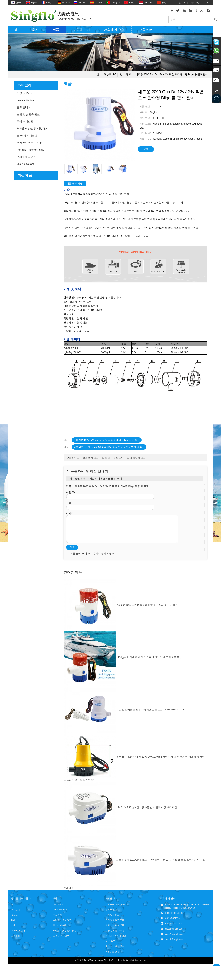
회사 (35, 30)
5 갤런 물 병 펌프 (114, 952)
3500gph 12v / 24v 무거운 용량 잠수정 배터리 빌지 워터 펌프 (107, 440)
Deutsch (64, 2)
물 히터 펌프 (111, 910)
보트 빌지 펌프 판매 (113, 458)
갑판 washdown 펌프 (115, 905)
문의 (146, 149)
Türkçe (129, 2)
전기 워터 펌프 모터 (115, 920)
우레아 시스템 (25, 121)
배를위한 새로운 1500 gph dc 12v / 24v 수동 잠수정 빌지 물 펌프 (109, 447)
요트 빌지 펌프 (91, 458)
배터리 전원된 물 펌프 (116, 936)
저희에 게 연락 (114, 30)
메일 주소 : (73, 492)
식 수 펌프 (110, 941)
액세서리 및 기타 (26, 157)
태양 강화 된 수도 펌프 (116, 931)
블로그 (182, 2)
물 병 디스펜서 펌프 (115, 947)
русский (80, 2)
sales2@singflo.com (174, 940)
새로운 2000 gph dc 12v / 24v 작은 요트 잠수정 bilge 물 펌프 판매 (171, 75)
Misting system (25, 164)
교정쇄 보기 (81, 30)
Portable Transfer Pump (30, 150)
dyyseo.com (140, 961)
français (48, 2)
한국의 (16, 2)
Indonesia (146, 2)
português (113, 2)
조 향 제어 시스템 (27, 136)
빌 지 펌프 (125, 75)
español (96, 2)
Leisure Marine (25, 100)
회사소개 (15, 910)
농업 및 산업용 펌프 (28, 114)
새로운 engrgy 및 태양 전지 (33, 129)
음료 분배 (22, 107)
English (31, 2)
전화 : (69, 503)
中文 (161, 2)
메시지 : (71, 513)
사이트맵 (195, 2)
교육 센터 (145, 30)
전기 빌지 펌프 (112, 915)
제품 (56, 30)
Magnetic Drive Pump (29, 143)
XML (208, 2)
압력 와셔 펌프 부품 (115, 926)
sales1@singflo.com (174, 934)
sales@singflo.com (174, 929)
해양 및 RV (110, 75)
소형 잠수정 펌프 (136, 458)
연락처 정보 (107, 554)
